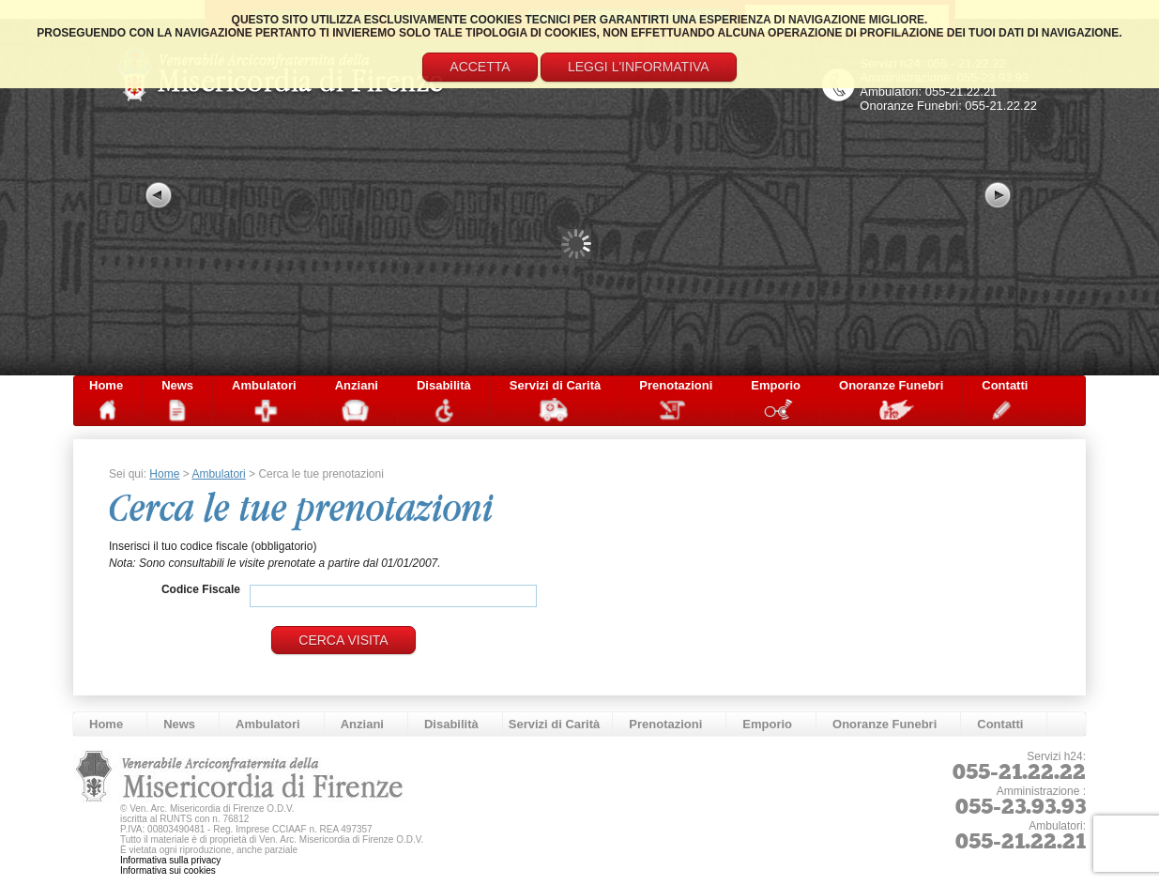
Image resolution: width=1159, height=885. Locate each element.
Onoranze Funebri (891, 385)
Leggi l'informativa (638, 66)
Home (106, 385)
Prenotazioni (675, 385)
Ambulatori (264, 385)
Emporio (776, 385)
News (177, 385)
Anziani (356, 385)
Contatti (1005, 385)
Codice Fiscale (200, 589)
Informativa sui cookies (168, 870)
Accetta (480, 66)
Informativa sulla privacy (170, 860)
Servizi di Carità (556, 385)
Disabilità (444, 385)
